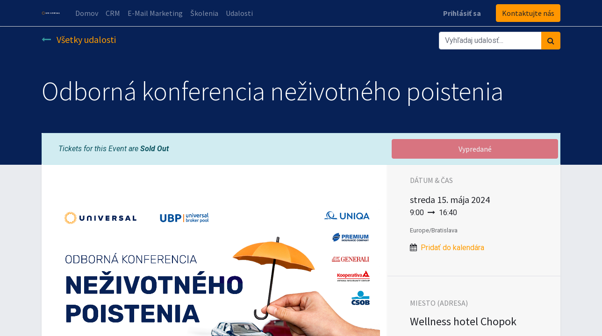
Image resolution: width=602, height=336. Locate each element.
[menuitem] (87, 13)
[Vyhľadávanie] (550, 40)
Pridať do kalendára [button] (452, 247)
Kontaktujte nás (528, 13)
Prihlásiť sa (462, 13)
